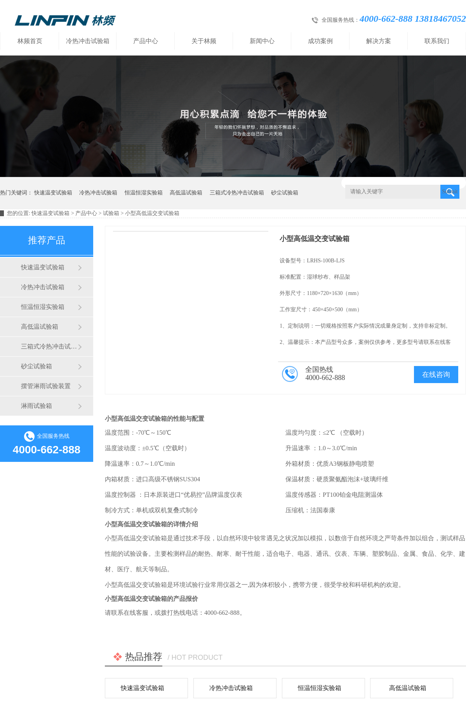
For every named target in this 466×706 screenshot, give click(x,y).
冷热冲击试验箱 (88, 41)
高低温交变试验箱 (142, 418)
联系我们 (436, 41)
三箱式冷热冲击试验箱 (237, 193)
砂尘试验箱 (284, 193)
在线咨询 (436, 374)
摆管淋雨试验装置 (46, 386)
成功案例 (320, 41)
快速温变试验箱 (53, 193)
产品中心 (145, 41)
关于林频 (203, 41)
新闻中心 (262, 41)
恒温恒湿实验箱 (144, 193)
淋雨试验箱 (36, 405)
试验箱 (111, 213)
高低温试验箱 (186, 193)
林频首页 (29, 41)
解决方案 (378, 41)
